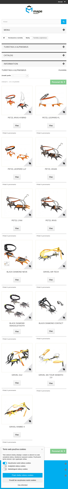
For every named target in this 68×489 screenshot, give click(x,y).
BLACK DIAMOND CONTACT (51, 323)
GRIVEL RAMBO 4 (17, 427)
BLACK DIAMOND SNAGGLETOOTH (17, 324)
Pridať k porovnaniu (9, 133)
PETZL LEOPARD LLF (17, 169)
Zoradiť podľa (6, 75)
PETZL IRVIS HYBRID (17, 118)
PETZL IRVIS (51, 220)
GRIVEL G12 (17, 375)
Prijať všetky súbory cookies (22, 475)
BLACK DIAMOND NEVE (17, 272)
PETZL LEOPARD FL (51, 118)
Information (11, 63)
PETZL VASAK (51, 169)
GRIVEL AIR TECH (51, 272)
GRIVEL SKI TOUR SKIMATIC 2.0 (51, 376)
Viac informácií (23, 485)
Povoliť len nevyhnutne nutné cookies (22, 480)
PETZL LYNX (17, 220)
